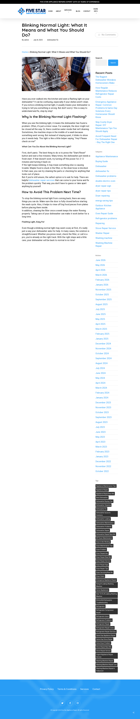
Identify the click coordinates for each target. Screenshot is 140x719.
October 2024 (102, 353)
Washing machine (103, 238)
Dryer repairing (102, 195)
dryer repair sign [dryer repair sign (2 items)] (102, 565)
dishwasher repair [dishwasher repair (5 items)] (102, 530)
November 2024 (103, 348)
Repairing (100, 223)
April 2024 (100, 383)
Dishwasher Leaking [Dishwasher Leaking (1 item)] (103, 519)
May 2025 (100, 319)
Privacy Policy (47, 689)
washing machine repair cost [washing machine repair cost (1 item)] (106, 664)
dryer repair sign (103, 186)
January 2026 (101, 284)
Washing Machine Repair (103, 244)
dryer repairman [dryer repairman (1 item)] (102, 553)
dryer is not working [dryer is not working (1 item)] (103, 542)
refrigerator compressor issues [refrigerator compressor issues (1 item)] (105, 611)
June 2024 (100, 373)
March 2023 (101, 446)
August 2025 (101, 304)
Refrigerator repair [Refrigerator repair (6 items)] (103, 624)
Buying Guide (101, 161)
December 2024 (103, 343)
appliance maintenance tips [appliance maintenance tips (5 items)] (106, 486)
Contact (96, 689)
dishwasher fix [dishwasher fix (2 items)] (101, 509)
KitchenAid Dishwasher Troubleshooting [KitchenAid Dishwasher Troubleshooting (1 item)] (104, 601)
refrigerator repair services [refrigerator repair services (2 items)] (106, 631)
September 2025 (103, 299)
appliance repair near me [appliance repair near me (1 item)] (105, 493)
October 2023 (102, 412)
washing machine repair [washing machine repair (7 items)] (104, 661)
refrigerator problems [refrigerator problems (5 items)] (104, 620)
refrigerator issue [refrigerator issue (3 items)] (102, 616)
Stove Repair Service (105, 228)
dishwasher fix (52, 40)
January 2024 (101, 397)
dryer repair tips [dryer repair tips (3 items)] (102, 568)
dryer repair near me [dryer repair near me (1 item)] (103, 557)
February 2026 (102, 280)
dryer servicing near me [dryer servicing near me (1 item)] (104, 572)
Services (84, 689)
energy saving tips (104, 200)
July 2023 (100, 427)
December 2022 (103, 461)
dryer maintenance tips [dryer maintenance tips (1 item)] (104, 546)
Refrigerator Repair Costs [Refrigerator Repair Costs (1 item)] (105, 628)
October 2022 (102, 471)
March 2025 (101, 329)
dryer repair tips (103, 190)
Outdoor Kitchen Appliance (103, 207)
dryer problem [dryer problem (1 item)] (101, 549)
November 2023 (103, 407)
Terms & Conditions (66, 689)
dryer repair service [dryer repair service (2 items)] (103, 561)
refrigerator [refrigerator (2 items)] (100, 606)
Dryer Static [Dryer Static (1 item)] (100, 576)
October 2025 (102, 294)
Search (98, 58)
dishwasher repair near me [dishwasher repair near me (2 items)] (105, 534)
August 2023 (101, 422)
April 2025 (100, 324)
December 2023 (103, 402)
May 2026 (100, 265)
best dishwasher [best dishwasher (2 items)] (102, 497)
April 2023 (100, 441)
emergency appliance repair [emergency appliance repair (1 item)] (106, 580)
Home (25, 52)
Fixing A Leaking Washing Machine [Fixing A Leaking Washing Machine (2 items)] (105, 585)
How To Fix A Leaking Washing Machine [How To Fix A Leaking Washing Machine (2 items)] (106, 595)
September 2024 (103, 358)
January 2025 (101, 338)
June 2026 (100, 260)
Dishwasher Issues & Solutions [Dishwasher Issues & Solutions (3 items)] (103, 514)
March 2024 (101, 387)
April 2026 (100, 270)
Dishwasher (101, 166)
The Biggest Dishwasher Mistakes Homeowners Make (105, 79)
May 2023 (100, 437)
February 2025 (102, 334)
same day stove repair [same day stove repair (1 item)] (104, 639)
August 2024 (101, 363)
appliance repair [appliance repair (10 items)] (102, 490)
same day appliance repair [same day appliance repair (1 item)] (105, 635)
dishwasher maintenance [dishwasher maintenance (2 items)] (105, 523)
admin (26, 40)
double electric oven (105, 181)
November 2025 (103, 289)
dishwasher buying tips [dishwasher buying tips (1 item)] (104, 501)
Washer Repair (102, 233)
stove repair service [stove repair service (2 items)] (103, 651)
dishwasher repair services (42, 180)
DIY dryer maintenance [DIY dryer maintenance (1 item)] (104, 538)
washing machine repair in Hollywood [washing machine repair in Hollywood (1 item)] (105, 670)
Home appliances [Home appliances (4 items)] (102, 590)
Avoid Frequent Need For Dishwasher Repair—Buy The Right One (106, 139)
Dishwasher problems (105, 176)
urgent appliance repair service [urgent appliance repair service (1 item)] (104, 656)
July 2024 (100, 368)
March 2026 (101, 275)
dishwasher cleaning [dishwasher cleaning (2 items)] (103, 505)
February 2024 (102, 392)
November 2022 (103, 466)
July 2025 (100, 309)
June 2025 (100, 314)
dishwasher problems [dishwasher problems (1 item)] (103, 526)
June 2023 (100, 432)
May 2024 (100, 378)
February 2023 (102, 451)
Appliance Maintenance (106, 156)
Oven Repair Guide (104, 213)
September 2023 (103, 417)
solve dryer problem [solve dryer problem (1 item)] (103, 643)
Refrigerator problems (106, 218)
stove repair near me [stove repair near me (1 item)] (103, 647)
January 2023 (101, 456)
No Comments (106, 35)
